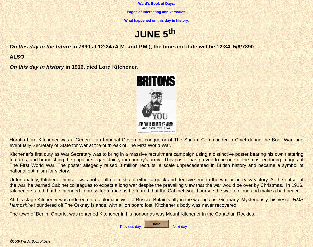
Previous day (130, 227)
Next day (180, 227)
